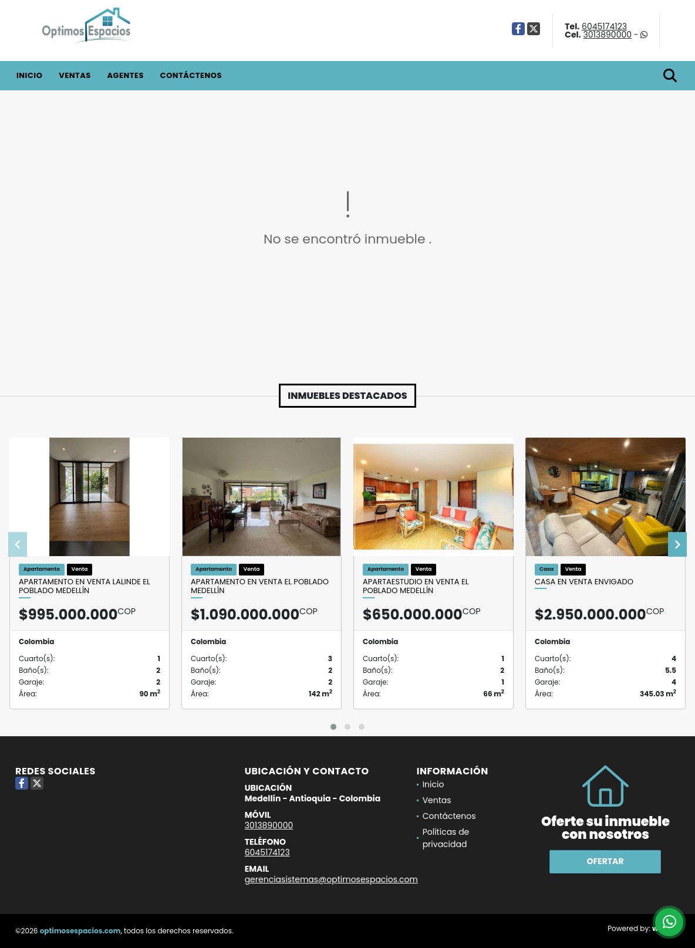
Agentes (125, 75)
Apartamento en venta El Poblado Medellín (260, 586)
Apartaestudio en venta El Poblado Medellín (415, 586)
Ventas (75, 75)
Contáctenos (191, 75)
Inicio (29, 75)
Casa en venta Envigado (584, 582)
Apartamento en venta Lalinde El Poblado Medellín (84, 586)
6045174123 (604, 26)
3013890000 (607, 34)
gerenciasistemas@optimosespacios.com (331, 879)
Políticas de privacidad (446, 838)
